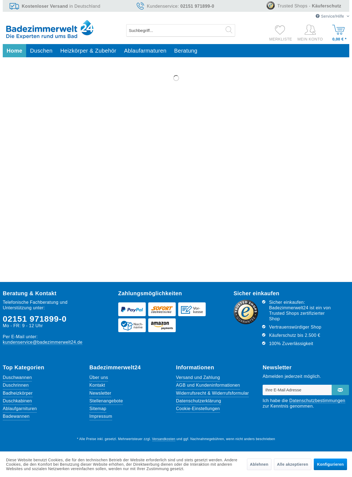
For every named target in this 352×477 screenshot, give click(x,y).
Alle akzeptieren (292, 464)
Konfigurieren (330, 464)
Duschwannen (17, 377)
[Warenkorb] (338, 31)
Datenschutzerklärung (198, 401)
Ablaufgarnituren (20, 408)
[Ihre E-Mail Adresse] (297, 390)
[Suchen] (229, 29)
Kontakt (97, 385)
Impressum (100, 416)
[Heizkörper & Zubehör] (88, 51)
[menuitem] (180, 30)
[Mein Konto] (311, 33)
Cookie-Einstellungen (198, 408)
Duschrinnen (16, 385)
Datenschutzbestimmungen (317, 400)
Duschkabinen (17, 401)
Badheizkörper (18, 393)
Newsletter (100, 393)
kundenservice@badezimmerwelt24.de (42, 342)
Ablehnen (259, 464)
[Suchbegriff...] (180, 30)
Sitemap (97, 408)
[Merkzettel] (280, 29)
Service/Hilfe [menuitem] (330, 16)
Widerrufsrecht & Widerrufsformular (212, 393)
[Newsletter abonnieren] (340, 390)
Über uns (98, 377)
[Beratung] (185, 51)
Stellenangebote (106, 401)
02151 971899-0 (35, 318)
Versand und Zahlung (198, 377)
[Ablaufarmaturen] (145, 51)
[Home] (14, 51)
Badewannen (16, 416)
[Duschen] (41, 51)
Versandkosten (163, 439)
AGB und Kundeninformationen (208, 385)
